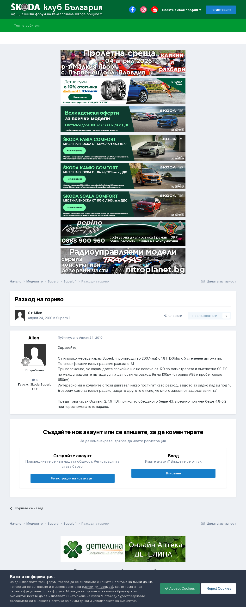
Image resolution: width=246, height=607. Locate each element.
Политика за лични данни (132, 582)
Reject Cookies (218, 588)
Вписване (173, 473)
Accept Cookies (180, 588)
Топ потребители (27, 25)
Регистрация (221, 10)
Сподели (173, 316)
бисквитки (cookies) (97, 587)
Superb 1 (63, 318)
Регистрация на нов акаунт (72, 478)
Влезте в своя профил (181, 10)
